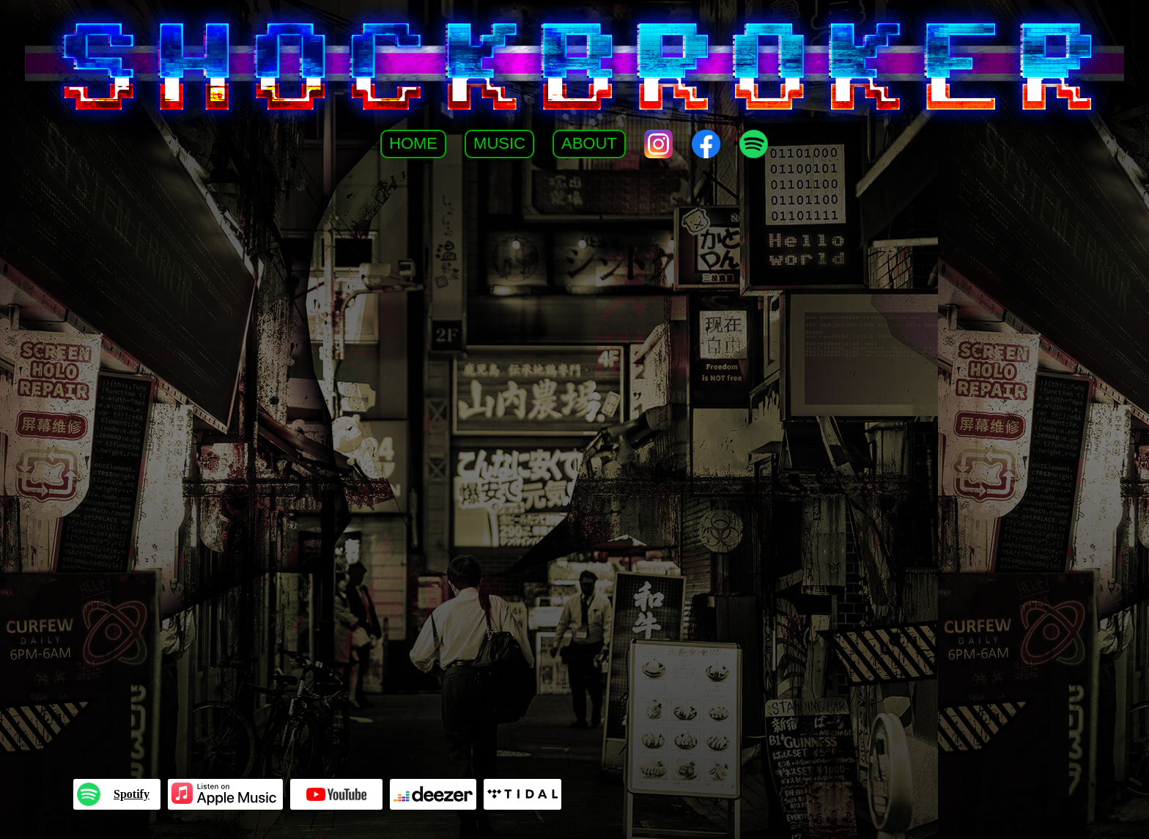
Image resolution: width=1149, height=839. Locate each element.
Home (413, 143)
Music (499, 143)
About (589, 143)
